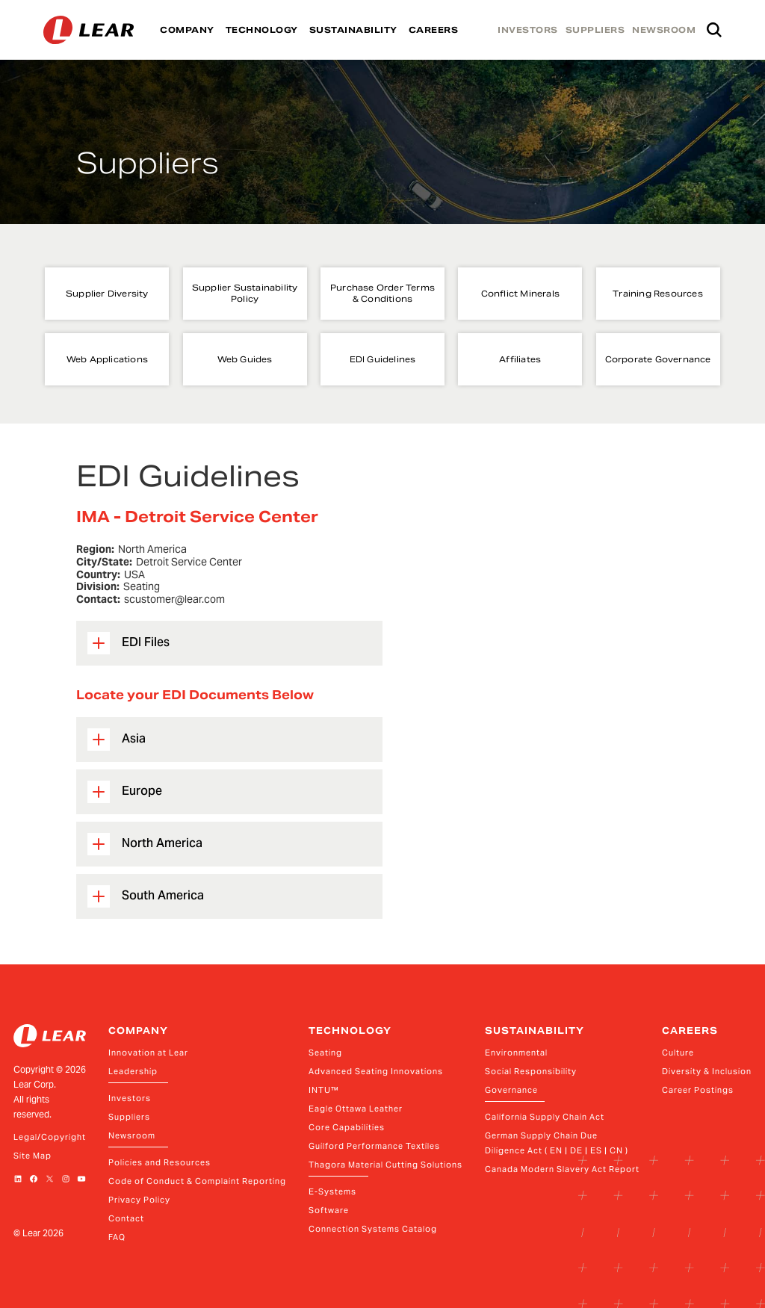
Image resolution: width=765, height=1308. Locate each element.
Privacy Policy (139, 1199)
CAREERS (434, 30)
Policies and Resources (159, 1162)
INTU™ (324, 1090)
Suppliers (129, 1117)
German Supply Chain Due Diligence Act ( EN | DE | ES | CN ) (556, 1143)
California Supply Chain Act (544, 1117)
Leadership (133, 1071)
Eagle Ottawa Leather (356, 1108)
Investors (129, 1098)
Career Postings (698, 1090)
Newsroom (131, 1135)
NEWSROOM (664, 30)
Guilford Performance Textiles (374, 1146)
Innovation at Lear (148, 1052)
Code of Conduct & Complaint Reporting (197, 1181)
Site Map (32, 1155)
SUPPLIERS (595, 30)
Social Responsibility (531, 1071)
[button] (229, 643)
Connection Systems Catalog (373, 1229)
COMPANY (187, 30)
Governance (511, 1090)
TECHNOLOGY (262, 30)
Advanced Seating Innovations (376, 1071)
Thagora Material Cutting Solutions (385, 1164)
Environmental (516, 1052)
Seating (325, 1052)
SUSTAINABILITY (353, 30)
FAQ (117, 1237)
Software (329, 1210)
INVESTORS (528, 30)
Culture (678, 1052)
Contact (126, 1218)
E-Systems (332, 1191)
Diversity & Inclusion (707, 1071)
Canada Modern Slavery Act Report (562, 1169)
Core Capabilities (347, 1127)
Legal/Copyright (49, 1137)
